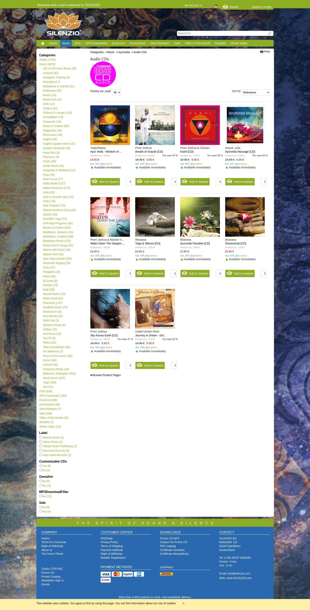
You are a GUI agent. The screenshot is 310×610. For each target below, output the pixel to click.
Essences (118, 43)
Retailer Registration (113, 557)
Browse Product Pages (107, 375)
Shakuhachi (52, 311)
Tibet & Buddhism (56, 347)
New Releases (160, 43)
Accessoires (138, 43)
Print (267, 51)
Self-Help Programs (58, 223)
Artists (53, 43)
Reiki (49, 289)
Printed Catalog (50, 576)
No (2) (44, 470)
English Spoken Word (59, 143)
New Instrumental (57, 258)
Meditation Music (57, 240)
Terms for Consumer (53, 542)
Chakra (50, 108)
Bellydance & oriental (59, 86)
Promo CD (47, 572)
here (179, 603)
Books (49, 95)
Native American (56, 188)
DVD (78, 43)
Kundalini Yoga (55, 218)
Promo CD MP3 (169, 538)
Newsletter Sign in (52, 580)
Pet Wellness (53, 351)
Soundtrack (53, 316)
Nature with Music (57, 249)
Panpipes (51, 271)
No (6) (44, 481)
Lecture (50, 364)
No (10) (45, 496)
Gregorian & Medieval (59, 170)
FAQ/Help (107, 538)
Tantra (49, 342)
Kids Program (54, 205)
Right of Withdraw (52, 546)
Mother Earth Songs (58, 245)
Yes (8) (45, 465)
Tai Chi (49, 338)
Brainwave (52, 90)
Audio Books (54, 183)
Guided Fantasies (56, 148)
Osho (49, 267)
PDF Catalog (168, 546)
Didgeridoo (52, 130)
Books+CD (52, 99)
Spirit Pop (51, 320)
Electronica (52, 134)
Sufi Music (52, 333)
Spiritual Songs (54, 325)
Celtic (49, 201)
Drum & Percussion (57, 356)
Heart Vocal (53, 179)
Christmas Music (56, 369)
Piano (49, 276)
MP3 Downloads (96, 43)
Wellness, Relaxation (59, 373)
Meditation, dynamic (58, 232)
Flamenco (51, 157)
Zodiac (50, 329)
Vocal (50, 360)
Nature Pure (53, 254)
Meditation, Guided (58, 236)
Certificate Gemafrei (172, 550)
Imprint (45, 538)
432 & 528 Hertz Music (60, 68)
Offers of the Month (197, 43)
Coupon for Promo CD (173, 542)
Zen (48, 386)
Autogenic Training (56, 77)
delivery (108, 164)
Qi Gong (50, 280)
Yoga (49, 382)
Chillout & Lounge (57, 112)
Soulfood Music (55, 307)
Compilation (53, 117)
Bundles (220, 43)
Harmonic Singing (56, 263)
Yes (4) (45, 485)
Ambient (51, 73)
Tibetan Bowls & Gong (59, 210)
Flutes (49, 161)
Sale (177, 43)
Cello (49, 103)
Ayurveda (51, 81)
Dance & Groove (56, 126)
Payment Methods (112, 550)
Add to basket (105, 180)
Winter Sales (239, 43)
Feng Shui (51, 152)
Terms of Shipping (112, 546)
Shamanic (52, 302)
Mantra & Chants (57, 227)
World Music (54, 378)
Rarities (50, 285)
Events (45, 584)
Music (66, 43)
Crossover (52, 121)
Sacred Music (54, 294)
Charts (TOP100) (51, 568)
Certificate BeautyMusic (174, 553)
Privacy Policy (109, 542)
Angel (50, 139)
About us (46, 550)
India (49, 192)
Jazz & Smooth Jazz (58, 196)
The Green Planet (52, 553)
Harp (49, 174)
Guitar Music (53, 165)
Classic (50, 214)
